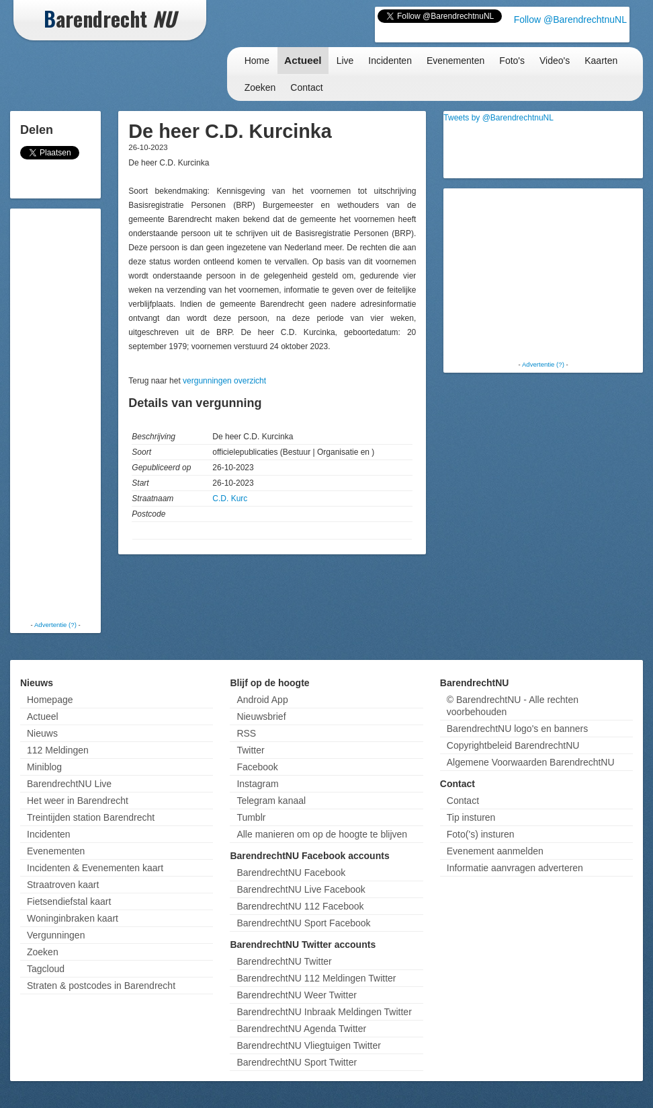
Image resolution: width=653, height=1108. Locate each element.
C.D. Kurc (229, 498)
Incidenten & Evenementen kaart (95, 867)
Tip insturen (471, 817)
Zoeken (260, 87)
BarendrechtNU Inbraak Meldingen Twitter (323, 1011)
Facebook (256, 767)
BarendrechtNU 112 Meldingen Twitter (316, 978)
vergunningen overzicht (224, 380)
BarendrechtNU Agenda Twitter (301, 1028)
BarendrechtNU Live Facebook (300, 889)
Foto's (512, 60)
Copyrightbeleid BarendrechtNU (513, 745)
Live (345, 60)
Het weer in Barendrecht (77, 800)
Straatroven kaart (63, 884)
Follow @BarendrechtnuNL (570, 19)
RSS (246, 733)
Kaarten (600, 60)
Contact (306, 87)
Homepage (50, 699)
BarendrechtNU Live (69, 783)
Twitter (250, 750)
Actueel (303, 60)
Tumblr (250, 817)
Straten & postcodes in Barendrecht (101, 985)
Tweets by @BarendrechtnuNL (498, 117)
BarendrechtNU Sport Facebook (303, 923)
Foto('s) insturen (481, 834)
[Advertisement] (67, 414)
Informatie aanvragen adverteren (515, 867)
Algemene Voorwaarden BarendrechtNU (531, 762)
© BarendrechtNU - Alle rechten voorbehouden (512, 705)
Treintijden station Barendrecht (91, 817)
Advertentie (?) (55, 624)
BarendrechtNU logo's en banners (517, 728)
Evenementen (455, 60)
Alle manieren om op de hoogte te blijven (321, 834)
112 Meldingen (58, 750)
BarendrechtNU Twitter (283, 961)
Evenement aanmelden (495, 851)
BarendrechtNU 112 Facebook (299, 906)
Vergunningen (56, 935)
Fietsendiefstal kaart (69, 901)
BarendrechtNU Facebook (290, 872)
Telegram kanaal (271, 800)
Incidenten (390, 60)
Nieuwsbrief (261, 716)
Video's (554, 60)
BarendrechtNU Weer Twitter (296, 995)
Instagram (257, 783)
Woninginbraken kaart (72, 918)
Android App (262, 699)
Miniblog (44, 767)
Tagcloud (45, 968)
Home (257, 60)
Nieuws (42, 733)
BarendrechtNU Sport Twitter (296, 1062)
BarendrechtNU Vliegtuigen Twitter (308, 1045)
